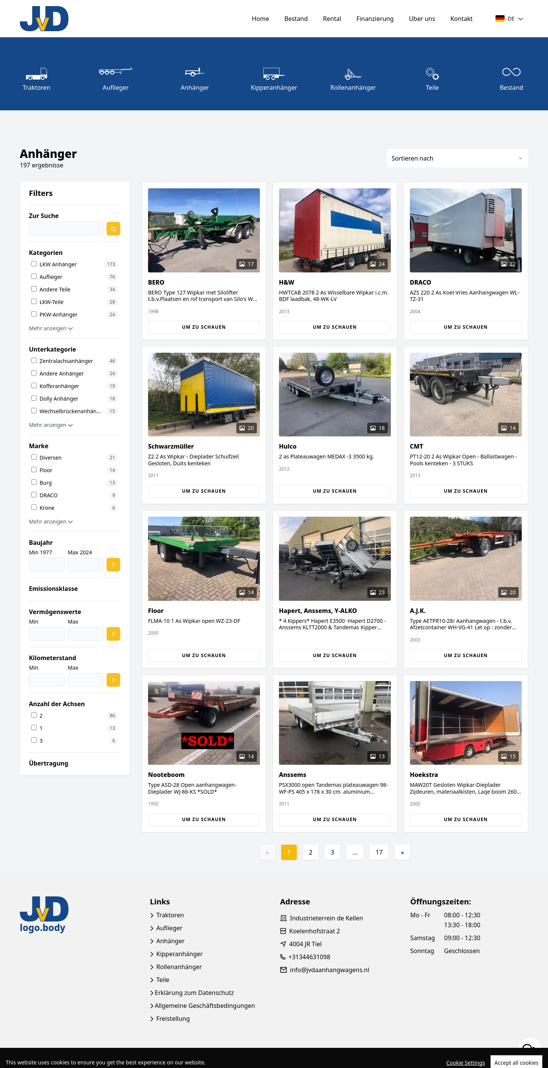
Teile (162, 980)
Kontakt (461, 18)
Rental (332, 18)
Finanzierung (375, 18)
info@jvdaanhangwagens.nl (329, 970)
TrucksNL (64, 1058)
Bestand (296, 18)
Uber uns (422, 18)
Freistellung (173, 1018)
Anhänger (170, 941)
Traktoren (170, 915)
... (354, 852)
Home (260, 18)
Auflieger (169, 928)
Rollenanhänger (179, 967)
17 (379, 852)
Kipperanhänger (179, 954)
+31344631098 (309, 957)
